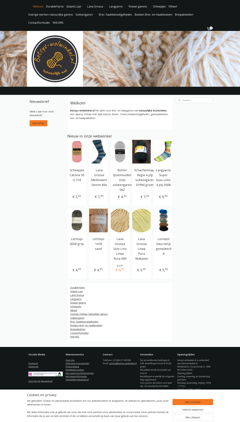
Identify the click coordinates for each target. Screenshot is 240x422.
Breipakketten (184, 14)
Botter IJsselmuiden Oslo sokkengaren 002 (122, 180)
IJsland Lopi (75, 6)
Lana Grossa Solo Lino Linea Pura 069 (120, 248)
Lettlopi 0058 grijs (77, 241)
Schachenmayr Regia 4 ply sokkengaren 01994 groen (144, 177)
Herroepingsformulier (76, 376)
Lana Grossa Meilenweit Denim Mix (99, 177)
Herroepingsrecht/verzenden (80, 373)
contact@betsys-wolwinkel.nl (123, 363)
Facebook (33, 363)
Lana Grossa (96, 6)
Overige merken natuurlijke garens (50, 14)
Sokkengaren (86, 14)
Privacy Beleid (72, 366)
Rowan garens (139, 6)
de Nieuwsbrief (45, 381)
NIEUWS (58, 23)
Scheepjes (159, 6)
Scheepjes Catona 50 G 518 (77, 175)
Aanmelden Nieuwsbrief (77, 379)
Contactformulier (39, 23)
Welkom (38, 6)
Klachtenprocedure (75, 369)
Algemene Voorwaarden (77, 363)
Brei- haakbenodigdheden (115, 14)
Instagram (33, 366)
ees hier (33, 381)
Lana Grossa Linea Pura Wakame (141, 248)
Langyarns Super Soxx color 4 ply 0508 (163, 177)
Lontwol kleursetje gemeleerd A (164, 246)
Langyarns (117, 6)
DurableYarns (55, 6)
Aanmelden (38, 123)
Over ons (70, 360)
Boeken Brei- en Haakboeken (153, 14)
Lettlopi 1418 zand (98, 244)
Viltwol (172, 6)
